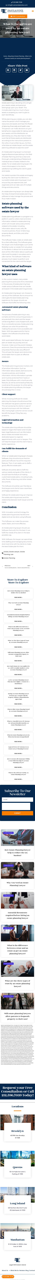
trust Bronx (30, 1044)
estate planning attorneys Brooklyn (21, 1054)
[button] (32, 11)
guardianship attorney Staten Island (10, 1061)
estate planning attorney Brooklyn (14, 1057)
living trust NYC (28, 1026)
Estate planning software (11, 216)
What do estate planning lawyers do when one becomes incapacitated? (18, 736)
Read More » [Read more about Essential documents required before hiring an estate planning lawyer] (18, 621)
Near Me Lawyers (27, 1064)
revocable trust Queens (18, 1044)
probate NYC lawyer (4, 1041)
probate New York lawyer (27, 1040)
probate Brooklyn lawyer (19, 1036)
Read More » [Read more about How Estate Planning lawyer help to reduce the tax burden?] (18, 597)
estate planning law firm (15, 11)
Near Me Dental (21, 1064)
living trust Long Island (14, 1026)
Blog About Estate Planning (16, 56)
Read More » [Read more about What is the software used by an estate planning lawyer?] (18, 779)
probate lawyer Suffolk (27, 1038)
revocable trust (25, 1044)
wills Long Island (4, 1053)
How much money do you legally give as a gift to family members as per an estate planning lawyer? (18, 668)
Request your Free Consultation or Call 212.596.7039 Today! (17, 1091)
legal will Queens (23, 1025)
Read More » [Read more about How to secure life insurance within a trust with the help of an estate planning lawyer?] (18, 767)
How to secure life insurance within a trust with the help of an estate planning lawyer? (18, 761)
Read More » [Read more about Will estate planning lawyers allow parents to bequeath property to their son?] (18, 661)
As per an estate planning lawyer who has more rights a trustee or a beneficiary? (18, 682)
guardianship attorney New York (9, 1060)
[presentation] (16, 806)
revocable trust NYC (10, 1044)
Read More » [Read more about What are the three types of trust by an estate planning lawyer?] (18, 647)
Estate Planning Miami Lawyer (28, 1052)
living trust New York (21, 1026)
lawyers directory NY (26, 1042)
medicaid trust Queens (21, 1029)
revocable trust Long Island (17, 1042)
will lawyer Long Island (28, 1046)
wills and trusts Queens (12, 1050)
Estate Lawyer (14, 552)
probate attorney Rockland (8, 1034)
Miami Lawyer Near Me (12, 1052)
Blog (27, 1270)
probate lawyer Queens (23, 1037)
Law (12, 554)
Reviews (22, 1270)
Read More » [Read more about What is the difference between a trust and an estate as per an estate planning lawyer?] (18, 635)
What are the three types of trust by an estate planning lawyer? (18, 641)
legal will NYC (17, 1025)
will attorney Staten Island (11, 1046)
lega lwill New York (11, 1025)
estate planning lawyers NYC (24, 1053)
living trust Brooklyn (6, 1026)
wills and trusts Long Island (18, 1049)
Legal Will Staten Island (17, 1265)
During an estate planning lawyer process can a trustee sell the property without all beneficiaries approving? (18, 696)
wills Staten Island (15, 1053)
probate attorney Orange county (8, 1033)
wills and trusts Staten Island (22, 1050)
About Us (6, 1270)
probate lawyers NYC (8, 1038)
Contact (32, 1270)
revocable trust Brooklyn (8, 1042)
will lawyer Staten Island (24, 1048)
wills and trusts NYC (4, 1050)
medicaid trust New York (5, 1029)
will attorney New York (20, 1045)
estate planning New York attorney (22, 1056)
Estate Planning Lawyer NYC (24, 1062)
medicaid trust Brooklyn (18, 1027)
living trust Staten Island (10, 1027)
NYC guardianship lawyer (28, 1030)
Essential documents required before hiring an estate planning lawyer (18, 616)
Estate (6, 552)
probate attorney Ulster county (9, 1036)
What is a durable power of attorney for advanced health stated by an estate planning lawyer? (18, 723)
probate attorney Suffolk (18, 1034)
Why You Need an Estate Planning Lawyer (18, 604)
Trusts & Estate (15, 10)
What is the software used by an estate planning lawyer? (18, 774)
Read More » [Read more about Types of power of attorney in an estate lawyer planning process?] (18, 753)
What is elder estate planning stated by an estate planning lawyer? (18, 710)
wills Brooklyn (29, 1050)
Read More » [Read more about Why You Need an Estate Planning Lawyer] (18, 609)
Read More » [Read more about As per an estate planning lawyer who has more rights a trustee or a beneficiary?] (18, 688)
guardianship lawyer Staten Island (12, 1064)
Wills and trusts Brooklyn (9, 1049)
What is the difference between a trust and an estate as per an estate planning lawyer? (18, 628)
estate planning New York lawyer (26, 1057)
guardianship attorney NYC (19, 1060)
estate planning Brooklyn (11, 1056)
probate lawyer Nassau (15, 1037)
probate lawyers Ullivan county (6, 1040)
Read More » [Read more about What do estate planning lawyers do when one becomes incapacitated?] (18, 741)
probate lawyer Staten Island (18, 1038)
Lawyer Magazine (19, 1052)
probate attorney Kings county (18, 1032)
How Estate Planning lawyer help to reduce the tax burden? (18, 592)
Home (5, 56)
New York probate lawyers (19, 1030)
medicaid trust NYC (13, 1029)
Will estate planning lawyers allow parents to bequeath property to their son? (18, 654)
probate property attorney (21, 1041)
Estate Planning (9, 558)
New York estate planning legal (8, 1030)
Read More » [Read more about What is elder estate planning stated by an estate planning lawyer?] (18, 716)
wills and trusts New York (28, 1049)
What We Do (14, 1270)
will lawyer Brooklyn (20, 1046)
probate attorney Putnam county (20, 1033)
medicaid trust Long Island (27, 1027)
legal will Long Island (4, 1025)
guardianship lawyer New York (13, 1062)
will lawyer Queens (16, 1048)
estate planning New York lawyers (7, 1058)
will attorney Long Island (11, 1045)
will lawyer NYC (10, 1048)
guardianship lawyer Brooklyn (22, 1061)
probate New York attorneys (17, 1040)
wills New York (9, 1053)
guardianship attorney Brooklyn (18, 1058)
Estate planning (8, 103)
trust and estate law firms (10, 1054)
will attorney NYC (27, 1045)
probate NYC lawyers (12, 1041)
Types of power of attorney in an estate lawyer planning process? (18, 748)
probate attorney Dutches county (7, 1032)
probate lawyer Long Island (6, 1037)
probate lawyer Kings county (29, 1036)
